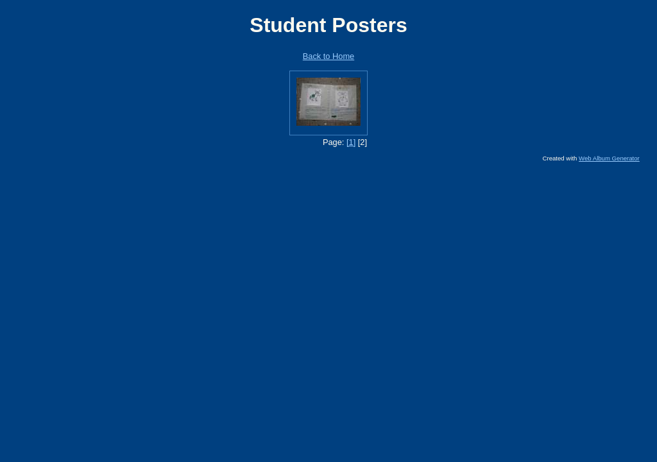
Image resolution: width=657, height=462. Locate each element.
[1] (350, 142)
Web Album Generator (609, 158)
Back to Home (328, 56)
